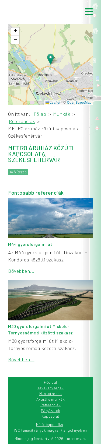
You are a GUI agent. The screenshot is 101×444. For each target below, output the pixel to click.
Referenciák (50, 405)
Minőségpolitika (49, 424)
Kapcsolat (50, 416)
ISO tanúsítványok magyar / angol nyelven (50, 430)
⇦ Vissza (18, 171)
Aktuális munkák (50, 399)
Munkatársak (50, 393)
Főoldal (50, 382)
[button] (50, 59)
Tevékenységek (50, 388)
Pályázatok (50, 410)
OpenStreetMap (79, 102)
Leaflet (53, 102)
